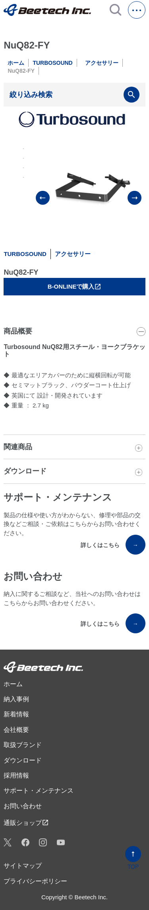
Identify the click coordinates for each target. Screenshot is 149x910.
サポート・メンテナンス (39, 790)
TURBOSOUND (52, 63)
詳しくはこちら (113, 545)
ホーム (16, 63)
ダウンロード (23, 760)
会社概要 (16, 729)
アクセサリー (101, 63)
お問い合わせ (23, 806)
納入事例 (16, 699)
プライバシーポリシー (35, 881)
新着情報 (16, 714)
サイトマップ (23, 865)
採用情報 (16, 775)
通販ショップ (26, 822)
